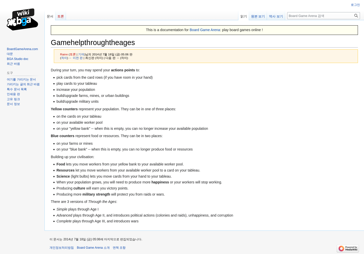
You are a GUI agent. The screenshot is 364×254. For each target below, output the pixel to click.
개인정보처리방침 (62, 247)
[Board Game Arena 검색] (323, 15)
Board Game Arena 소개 (93, 247)
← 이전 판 (76, 57)
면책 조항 (119, 247)
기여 (81, 54)
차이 (64, 57)
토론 (73, 54)
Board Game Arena (205, 30)
